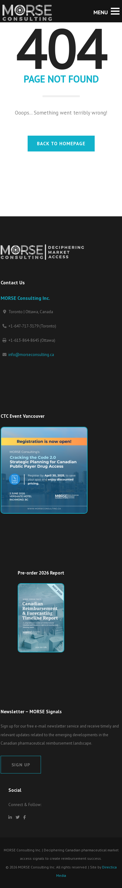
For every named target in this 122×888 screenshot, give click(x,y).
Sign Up (20, 765)
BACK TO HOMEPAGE (61, 143)
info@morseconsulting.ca (31, 354)
